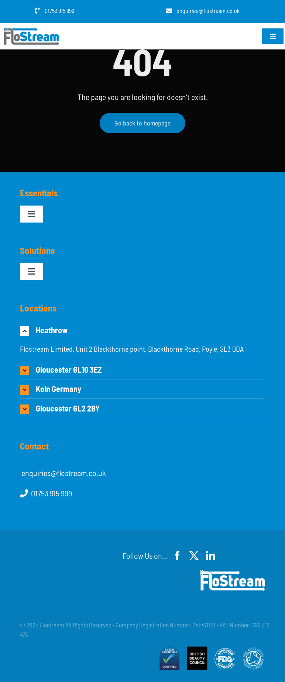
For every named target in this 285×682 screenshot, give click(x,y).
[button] (142, 330)
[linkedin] (210, 555)
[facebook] (177, 555)
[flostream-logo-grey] (31, 31)
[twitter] (194, 555)
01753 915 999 (59, 10)
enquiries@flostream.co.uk (208, 10)
